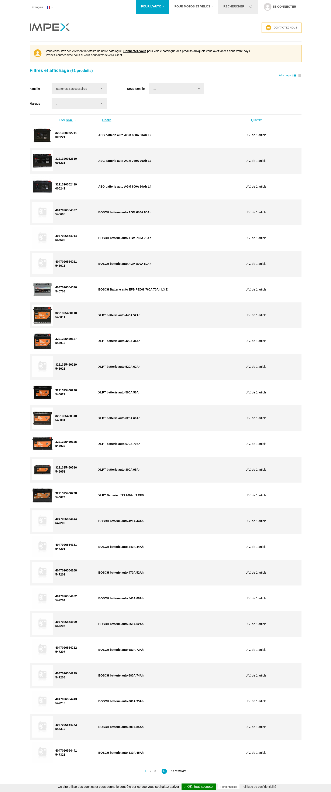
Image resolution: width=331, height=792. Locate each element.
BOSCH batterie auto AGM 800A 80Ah (124, 263)
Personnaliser (228, 786)
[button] (152, 7)
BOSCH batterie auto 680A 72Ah (121, 649)
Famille (35, 88)
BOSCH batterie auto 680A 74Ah (121, 675)
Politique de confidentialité (259, 786)
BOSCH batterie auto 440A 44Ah (121, 546)
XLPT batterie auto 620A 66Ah (119, 418)
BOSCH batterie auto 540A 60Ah (121, 598)
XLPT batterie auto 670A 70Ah (119, 444)
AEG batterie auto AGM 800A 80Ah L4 (124, 186)
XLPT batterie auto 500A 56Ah (119, 392)
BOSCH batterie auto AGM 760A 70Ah (124, 238)
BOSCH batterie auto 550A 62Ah (121, 624)
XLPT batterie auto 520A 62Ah (119, 366)
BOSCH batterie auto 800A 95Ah (121, 701)
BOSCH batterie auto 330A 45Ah (121, 752)
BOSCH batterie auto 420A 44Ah (121, 521)
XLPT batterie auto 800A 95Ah (119, 469)
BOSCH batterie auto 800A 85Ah (121, 727)
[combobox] (79, 88)
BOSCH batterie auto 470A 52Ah (121, 572)
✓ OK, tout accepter (199, 786)
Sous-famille (136, 88)
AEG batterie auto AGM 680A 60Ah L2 (124, 135)
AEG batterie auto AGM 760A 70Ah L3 (124, 160)
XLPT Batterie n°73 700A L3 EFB (121, 495)
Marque (35, 103)
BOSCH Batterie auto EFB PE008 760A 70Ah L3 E (133, 289)
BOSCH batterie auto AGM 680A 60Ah (124, 212)
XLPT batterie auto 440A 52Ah (119, 315)
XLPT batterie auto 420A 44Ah (119, 341)
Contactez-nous (281, 27)
